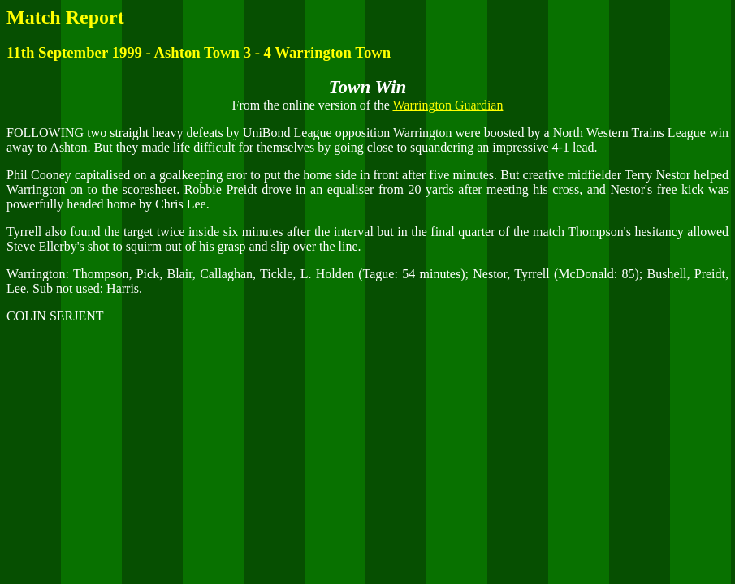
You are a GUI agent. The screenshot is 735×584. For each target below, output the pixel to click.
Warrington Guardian (447, 105)
